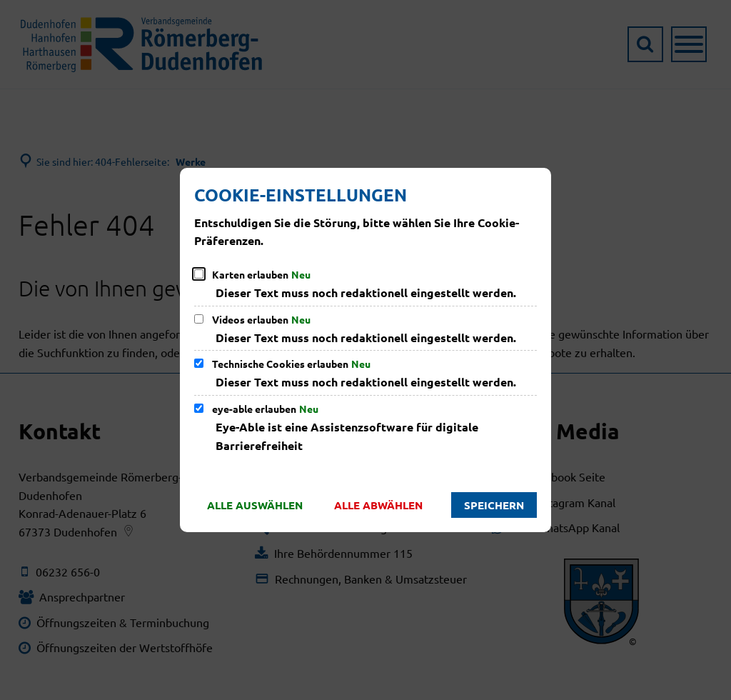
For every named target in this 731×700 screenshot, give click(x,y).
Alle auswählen (255, 505)
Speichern (494, 505)
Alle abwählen (378, 505)
